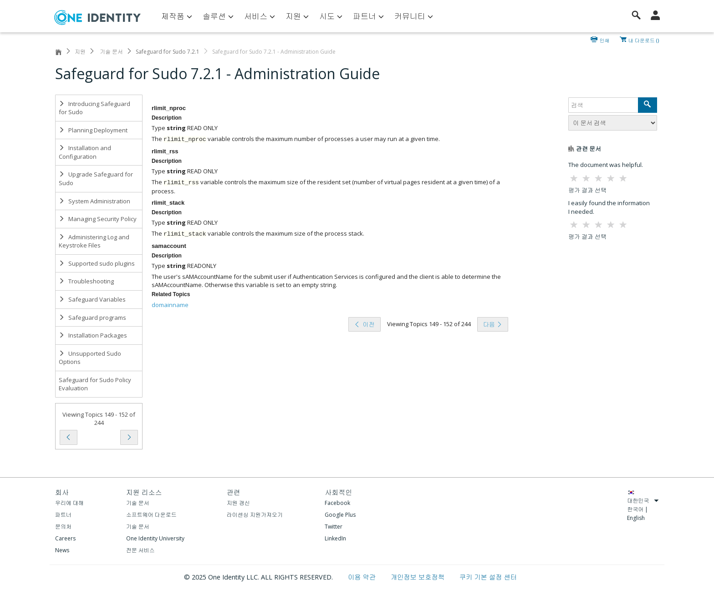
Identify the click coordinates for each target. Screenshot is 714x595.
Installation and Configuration (85, 152)
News (62, 550)
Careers (65, 538)
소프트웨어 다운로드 (151, 515)
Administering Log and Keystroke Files (94, 241)
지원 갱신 (238, 503)
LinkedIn (335, 538)
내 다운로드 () (643, 39)
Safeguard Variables (92, 299)
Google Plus (340, 515)
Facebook (337, 503)
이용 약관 (362, 577)
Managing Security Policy (98, 219)
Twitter (333, 526)
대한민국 (643, 500)
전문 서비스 (140, 550)
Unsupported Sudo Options (90, 357)
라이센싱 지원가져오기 (255, 515)
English (636, 518)
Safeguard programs (92, 317)
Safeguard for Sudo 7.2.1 (167, 51)
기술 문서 (110, 51)
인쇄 (605, 39)
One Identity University (155, 538)
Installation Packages (93, 335)
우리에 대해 (69, 503)
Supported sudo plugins (97, 263)
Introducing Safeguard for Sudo (94, 108)
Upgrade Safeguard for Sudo (96, 178)
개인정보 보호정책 (418, 577)
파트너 (63, 515)
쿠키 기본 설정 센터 (488, 577)
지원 (80, 51)
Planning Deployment (93, 130)
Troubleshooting (86, 281)
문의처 (63, 526)
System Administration (94, 201)
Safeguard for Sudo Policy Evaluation (95, 384)
